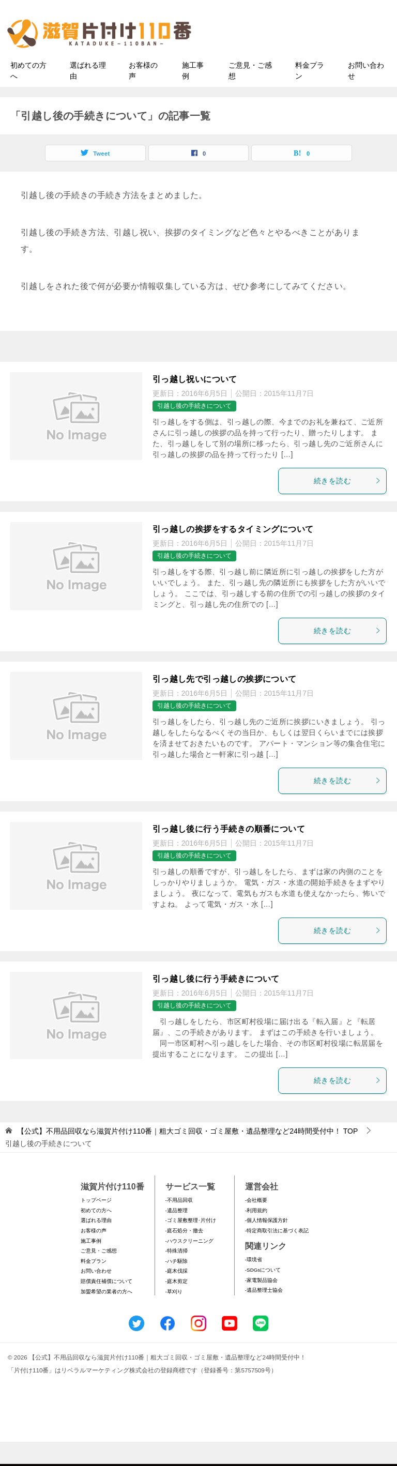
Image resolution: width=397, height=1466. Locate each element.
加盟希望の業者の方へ (106, 1316)
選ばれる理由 (88, 94)
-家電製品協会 (261, 1304)
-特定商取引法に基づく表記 (277, 1255)
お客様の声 (143, 94)
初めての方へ (28, 94)
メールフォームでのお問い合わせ (304, 60)
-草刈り (173, 1316)
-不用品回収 (179, 1225)
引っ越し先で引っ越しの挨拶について (224, 703)
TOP (187, 1155)
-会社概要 (256, 1225)
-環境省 (253, 1284)
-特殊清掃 (176, 1275)
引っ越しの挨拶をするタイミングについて (233, 553)
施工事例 (193, 94)
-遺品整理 (176, 1235)
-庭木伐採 (176, 1296)
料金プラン (309, 94)
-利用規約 (256, 1235)
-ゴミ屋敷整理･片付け (190, 1245)
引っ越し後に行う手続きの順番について (228, 853)
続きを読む (347, 505)
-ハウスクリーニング (189, 1265)
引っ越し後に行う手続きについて (216, 1003)
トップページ (96, 1225)
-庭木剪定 (176, 1305)
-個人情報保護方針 (266, 1245)
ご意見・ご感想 (250, 94)
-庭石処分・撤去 (184, 1255)
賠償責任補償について (106, 1305)
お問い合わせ (366, 94)
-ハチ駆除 (176, 1285)
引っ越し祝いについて (194, 403)
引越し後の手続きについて (194, 430)
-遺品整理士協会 (264, 1314)
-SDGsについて (263, 1294)
